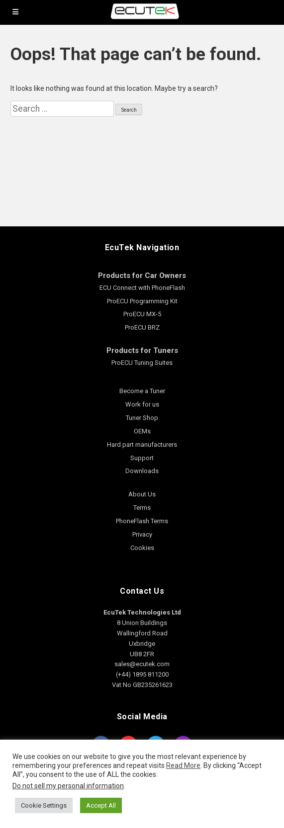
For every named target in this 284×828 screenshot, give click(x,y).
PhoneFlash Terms (142, 521)
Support (142, 458)
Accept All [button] (101, 805)
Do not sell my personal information (68, 786)
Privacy (142, 534)
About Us (142, 494)
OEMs (142, 431)
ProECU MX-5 (142, 314)
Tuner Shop (142, 417)
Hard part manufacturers (142, 444)
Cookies (142, 548)
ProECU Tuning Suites (142, 362)
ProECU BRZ (142, 327)
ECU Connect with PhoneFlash (142, 287)
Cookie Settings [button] (44, 805)
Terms (142, 507)
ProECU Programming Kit (142, 301)
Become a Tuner (142, 391)
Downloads (142, 471)
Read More (183, 765)
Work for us (142, 404)
